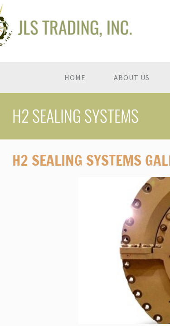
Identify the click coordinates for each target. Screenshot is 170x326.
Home (75, 77)
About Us (132, 77)
